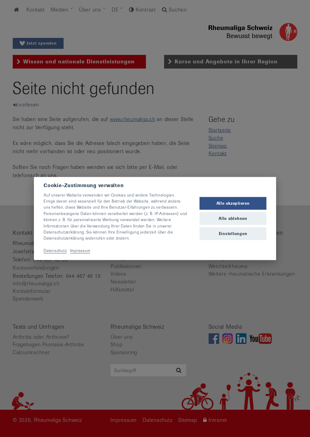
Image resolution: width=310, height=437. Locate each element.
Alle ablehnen (233, 218)
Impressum (80, 250)
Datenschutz (55, 250)
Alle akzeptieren (233, 203)
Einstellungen (233, 233)
